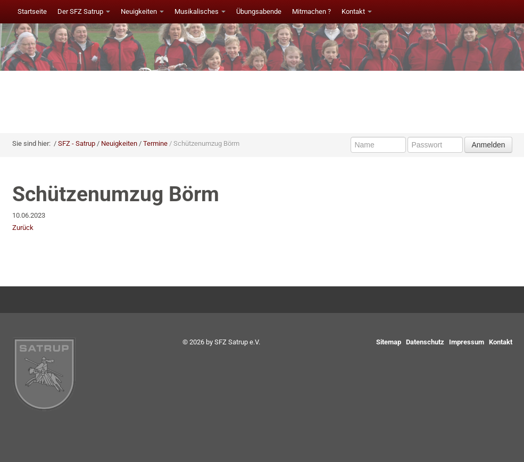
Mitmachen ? (311, 11)
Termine (155, 143)
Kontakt (357, 11)
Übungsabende (258, 11)
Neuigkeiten (142, 11)
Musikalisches (200, 11)
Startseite (32, 11)
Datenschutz (425, 342)
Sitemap (388, 342)
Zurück (23, 228)
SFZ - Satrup (76, 143)
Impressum (466, 342)
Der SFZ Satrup (83, 11)
